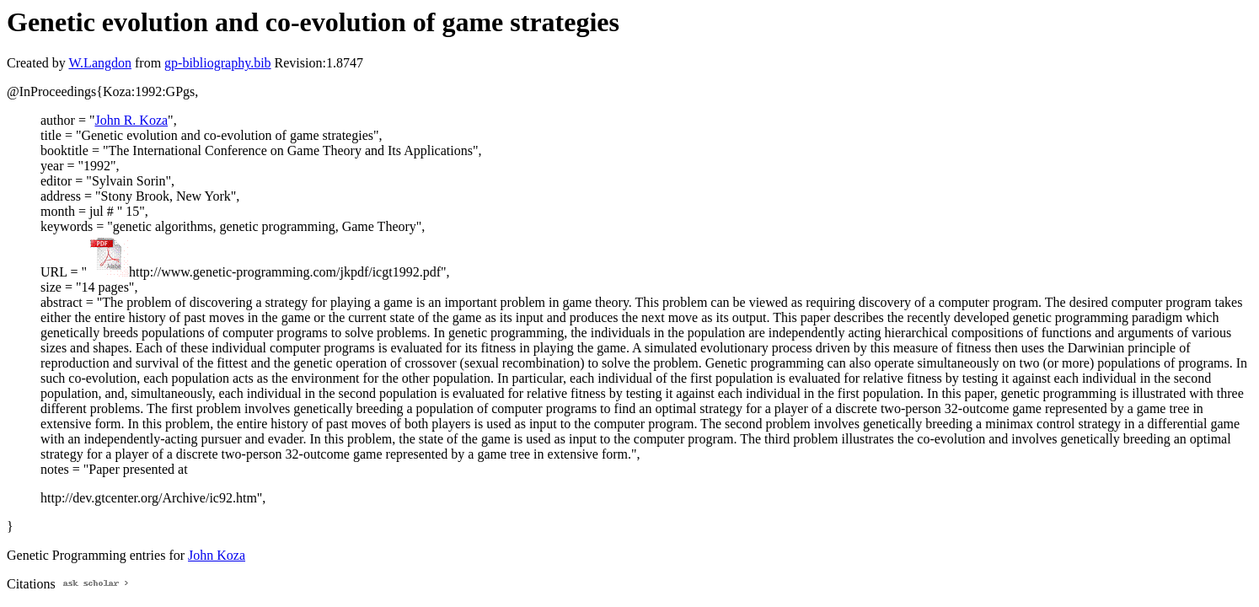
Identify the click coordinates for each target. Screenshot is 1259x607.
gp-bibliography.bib (217, 63)
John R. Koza (131, 120)
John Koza (216, 555)
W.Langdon (99, 63)
